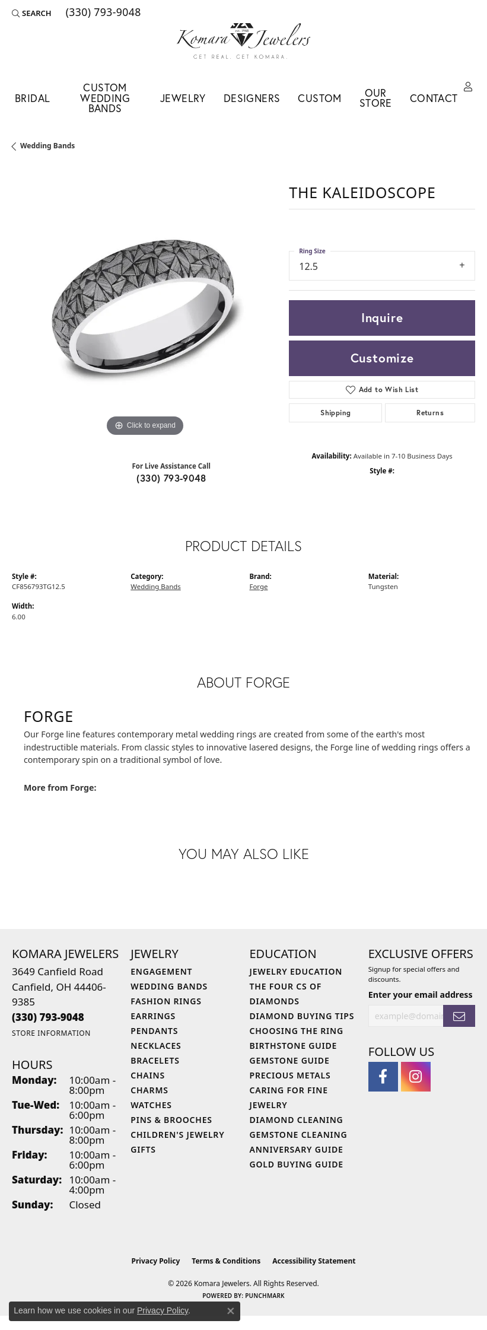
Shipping (335, 412)
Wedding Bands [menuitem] (169, 986)
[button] (32, 13)
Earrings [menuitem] (153, 1016)
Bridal (32, 98)
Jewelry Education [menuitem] (296, 971)
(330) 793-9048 (171, 478)
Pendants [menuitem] (154, 1030)
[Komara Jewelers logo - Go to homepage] (243, 41)
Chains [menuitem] (147, 1075)
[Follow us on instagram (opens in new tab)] (416, 1077)
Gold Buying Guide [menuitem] (296, 1164)
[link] (102, 13)
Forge (259, 586)
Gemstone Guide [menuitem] (290, 1060)
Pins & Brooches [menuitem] (171, 1119)
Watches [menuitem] (151, 1105)
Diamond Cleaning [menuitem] (296, 1119)
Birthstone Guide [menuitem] (294, 1045)
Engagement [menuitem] (161, 971)
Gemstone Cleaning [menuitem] (299, 1134)
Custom (319, 98)
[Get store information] (51, 1033)
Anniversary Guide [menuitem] (296, 1149)
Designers (252, 98)
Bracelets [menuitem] (154, 1060)
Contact (434, 98)
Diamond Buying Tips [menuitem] (302, 1016)
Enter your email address (420, 994)
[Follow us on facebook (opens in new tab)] (383, 1077)
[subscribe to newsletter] (459, 1016)
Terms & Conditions (226, 1261)
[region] (144, 307)
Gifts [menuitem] (143, 1149)
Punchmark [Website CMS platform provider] (265, 1295)
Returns (430, 412)
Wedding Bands (47, 146)
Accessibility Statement (313, 1261)
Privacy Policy (156, 1261)
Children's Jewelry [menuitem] (177, 1134)
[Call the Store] (48, 1017)
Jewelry (183, 98)
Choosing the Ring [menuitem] (296, 1030)
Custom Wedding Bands (105, 98)
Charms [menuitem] (149, 1090)
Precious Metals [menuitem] (290, 1075)
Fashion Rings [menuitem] (165, 1001)
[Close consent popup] (230, 1311)
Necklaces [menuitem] (155, 1045)
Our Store (375, 98)
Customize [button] (382, 357)
